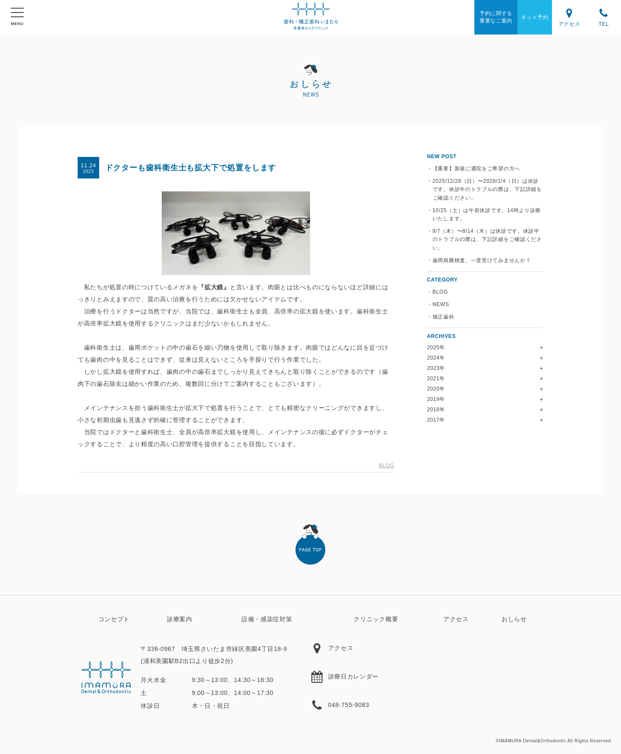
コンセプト (114, 619)
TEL (603, 17)
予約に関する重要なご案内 (496, 17)
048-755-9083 (339, 704)
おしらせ (514, 619)
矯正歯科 (444, 317)
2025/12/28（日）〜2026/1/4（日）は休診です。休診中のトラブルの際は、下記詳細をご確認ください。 (487, 189)
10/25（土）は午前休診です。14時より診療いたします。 (487, 214)
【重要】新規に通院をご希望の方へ (476, 169)
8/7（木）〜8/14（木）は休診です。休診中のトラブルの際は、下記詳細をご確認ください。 (487, 239)
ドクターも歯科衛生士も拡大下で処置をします (190, 167)
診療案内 (179, 619)
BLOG (386, 466)
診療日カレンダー (344, 676)
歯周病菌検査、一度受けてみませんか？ (482, 260)
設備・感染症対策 (267, 619)
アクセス (569, 17)
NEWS (441, 304)
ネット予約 (535, 17)
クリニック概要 (376, 619)
